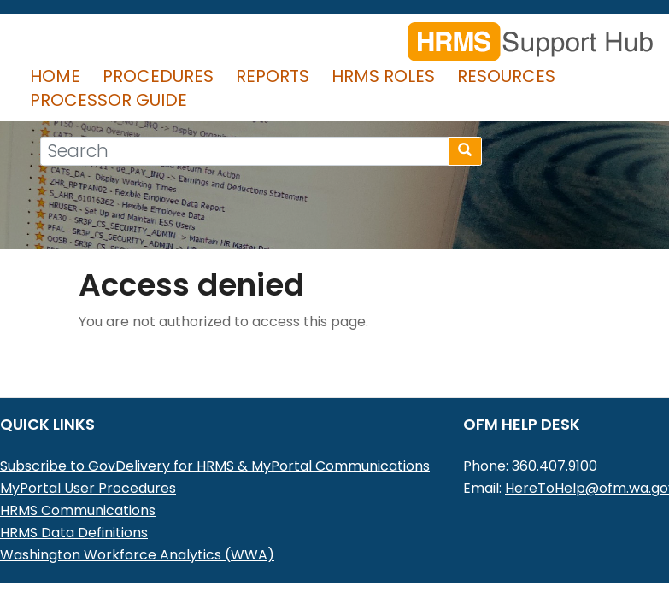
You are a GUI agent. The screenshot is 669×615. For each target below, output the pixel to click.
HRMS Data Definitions (74, 532)
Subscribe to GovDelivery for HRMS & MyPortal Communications (215, 466)
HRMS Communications (78, 510)
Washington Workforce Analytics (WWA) (137, 555)
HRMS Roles (383, 76)
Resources (506, 76)
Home (55, 76)
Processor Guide (108, 100)
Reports (272, 76)
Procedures (158, 76)
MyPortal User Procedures (88, 488)
